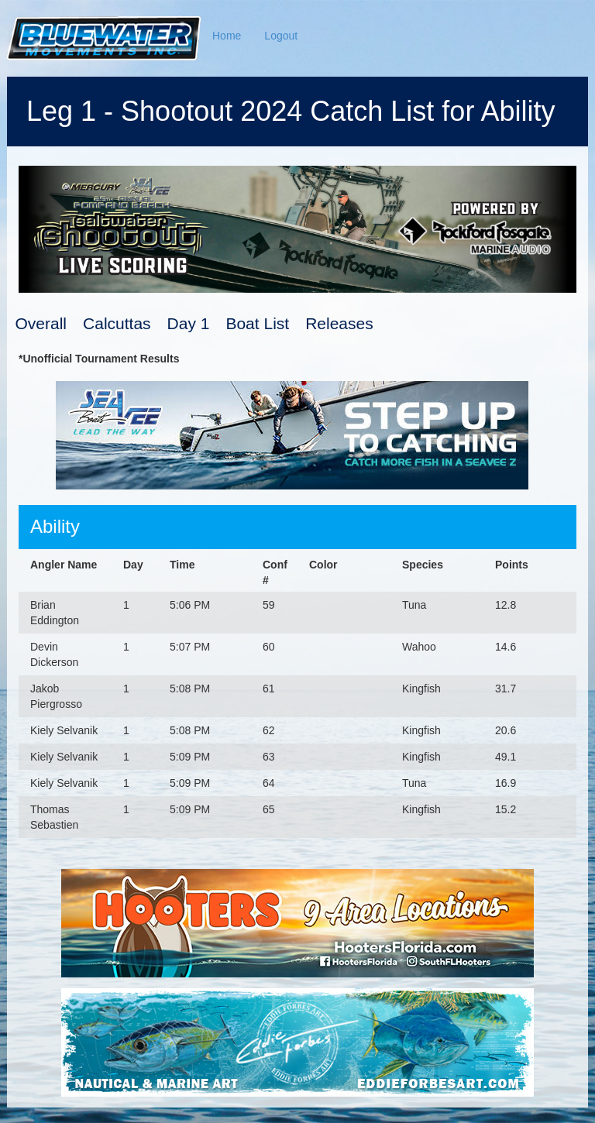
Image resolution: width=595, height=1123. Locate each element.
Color (323, 564)
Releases (339, 323)
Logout (281, 35)
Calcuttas (117, 323)
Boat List (257, 323)
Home (226, 35)
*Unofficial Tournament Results (99, 358)
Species (422, 564)
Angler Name (63, 564)
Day (133, 564)
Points (511, 564)
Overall (41, 323)
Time (182, 564)
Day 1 (188, 323)
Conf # (275, 572)
